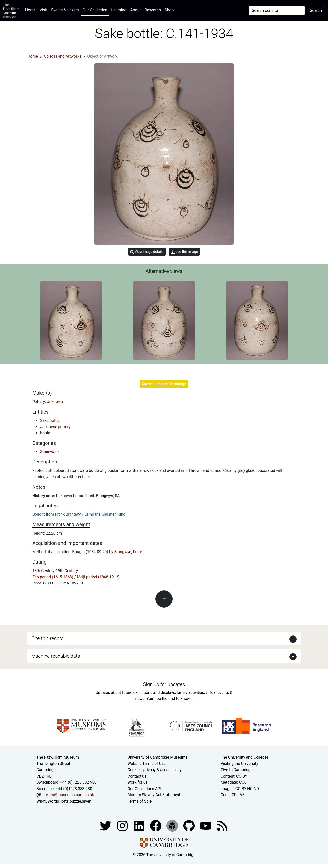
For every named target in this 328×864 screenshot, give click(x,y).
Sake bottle (50, 420)
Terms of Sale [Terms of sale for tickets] (140, 801)
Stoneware (49, 452)
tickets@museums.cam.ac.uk (68, 794)
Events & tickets (65, 10)
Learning (118, 10)
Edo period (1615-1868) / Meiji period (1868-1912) (75, 577)
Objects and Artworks (62, 56)
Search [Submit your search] (316, 10)
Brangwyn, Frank (128, 551)
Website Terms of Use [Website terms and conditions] (147, 763)
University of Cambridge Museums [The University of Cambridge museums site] (157, 757)
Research (153, 10)
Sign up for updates (164, 684)
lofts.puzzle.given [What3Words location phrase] (76, 801)
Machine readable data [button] (55, 656)
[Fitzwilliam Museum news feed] (222, 825)
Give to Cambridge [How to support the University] (237, 769)
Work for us (138, 782)
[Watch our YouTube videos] (206, 825)
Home (31, 9)
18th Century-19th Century (55, 570)
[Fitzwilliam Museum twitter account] (106, 825)
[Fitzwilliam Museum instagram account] (123, 825)
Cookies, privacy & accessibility (155, 769)
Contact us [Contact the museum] (137, 776)
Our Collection (95, 10)
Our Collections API (144, 788)
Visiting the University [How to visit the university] (239, 763)
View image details (147, 252)
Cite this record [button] (47, 638)
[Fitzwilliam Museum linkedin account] (156, 825)
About (135, 10)
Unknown (55, 401)
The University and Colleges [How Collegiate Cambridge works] (245, 757)
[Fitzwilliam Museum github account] (189, 825)
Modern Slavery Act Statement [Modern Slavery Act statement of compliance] (154, 794)
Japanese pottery (55, 427)
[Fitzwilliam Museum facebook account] (139, 825)
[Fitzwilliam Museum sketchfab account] (172, 825)
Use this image (184, 252)
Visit (43, 10)
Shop (169, 10)
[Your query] (277, 10)
